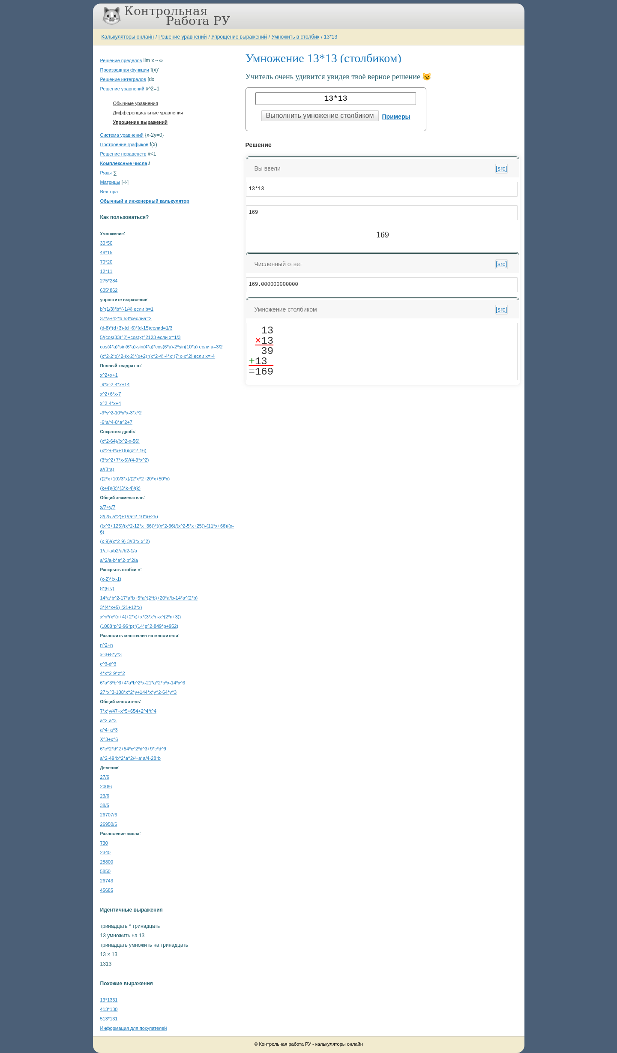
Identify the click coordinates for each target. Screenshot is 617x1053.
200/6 (106, 786)
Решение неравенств (123, 153)
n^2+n (106, 645)
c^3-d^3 (108, 663)
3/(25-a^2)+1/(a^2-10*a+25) (129, 516)
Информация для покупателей (133, 1028)
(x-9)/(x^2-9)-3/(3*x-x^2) (125, 541)
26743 (107, 880)
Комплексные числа (123, 163)
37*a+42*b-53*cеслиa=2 (126, 318)
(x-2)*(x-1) (111, 579)
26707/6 (108, 814)
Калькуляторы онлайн (128, 37)
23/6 (104, 795)
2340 (105, 852)
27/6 (104, 777)
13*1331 (109, 999)
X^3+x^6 (109, 739)
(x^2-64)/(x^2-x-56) (120, 441)
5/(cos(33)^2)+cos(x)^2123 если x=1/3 (140, 337)
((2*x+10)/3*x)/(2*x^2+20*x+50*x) (135, 478)
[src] (501, 168)
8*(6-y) (107, 588)
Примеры (396, 116)
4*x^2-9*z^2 (112, 673)
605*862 (109, 290)
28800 (107, 861)
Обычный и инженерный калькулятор (144, 201)
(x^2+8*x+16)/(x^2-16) (123, 450)
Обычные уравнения (135, 103)
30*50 (106, 243)
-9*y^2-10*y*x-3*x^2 (121, 412)
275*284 (109, 280)
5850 (105, 871)
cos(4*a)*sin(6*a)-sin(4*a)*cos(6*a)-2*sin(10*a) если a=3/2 (161, 346)
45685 (107, 890)
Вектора (109, 191)
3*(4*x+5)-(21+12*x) (121, 607)
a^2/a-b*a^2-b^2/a (119, 560)
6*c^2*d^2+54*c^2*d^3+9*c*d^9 (133, 748)
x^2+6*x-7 (110, 393)
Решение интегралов (123, 79)
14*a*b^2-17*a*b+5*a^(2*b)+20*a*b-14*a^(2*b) (149, 597)
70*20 (106, 261)
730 (104, 843)
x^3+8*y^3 (111, 654)
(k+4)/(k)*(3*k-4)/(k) (120, 488)
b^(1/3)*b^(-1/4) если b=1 (127, 309)
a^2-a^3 (108, 720)
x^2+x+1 (109, 375)
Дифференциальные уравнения (148, 112)
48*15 (106, 252)
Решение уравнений (183, 37)
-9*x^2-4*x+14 (115, 384)
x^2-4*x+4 (110, 403)
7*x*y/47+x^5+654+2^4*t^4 (128, 711)
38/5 (104, 805)
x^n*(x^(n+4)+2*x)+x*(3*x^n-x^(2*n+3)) (140, 616)
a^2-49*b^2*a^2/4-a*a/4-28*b (130, 758)
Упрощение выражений (239, 37)
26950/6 (108, 824)
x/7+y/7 (108, 507)
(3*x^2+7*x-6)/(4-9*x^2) (124, 459)
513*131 (109, 1018)
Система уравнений (122, 135)
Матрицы (110, 182)
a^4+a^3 (109, 729)
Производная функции (124, 69)
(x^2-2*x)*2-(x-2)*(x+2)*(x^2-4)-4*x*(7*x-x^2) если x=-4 (157, 356)
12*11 (106, 271)
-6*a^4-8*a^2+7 (116, 422)
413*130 (109, 1009)
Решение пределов (121, 60)
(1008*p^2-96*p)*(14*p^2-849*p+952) (139, 626)
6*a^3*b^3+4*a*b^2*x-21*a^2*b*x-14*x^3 (143, 682)
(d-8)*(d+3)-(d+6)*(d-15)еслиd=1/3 (136, 327)
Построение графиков (124, 144)
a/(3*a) (107, 469)
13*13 (330, 37)
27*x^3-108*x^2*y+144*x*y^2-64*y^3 (138, 692)
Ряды (106, 172)
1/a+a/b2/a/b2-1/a (119, 550)
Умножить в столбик (296, 37)
